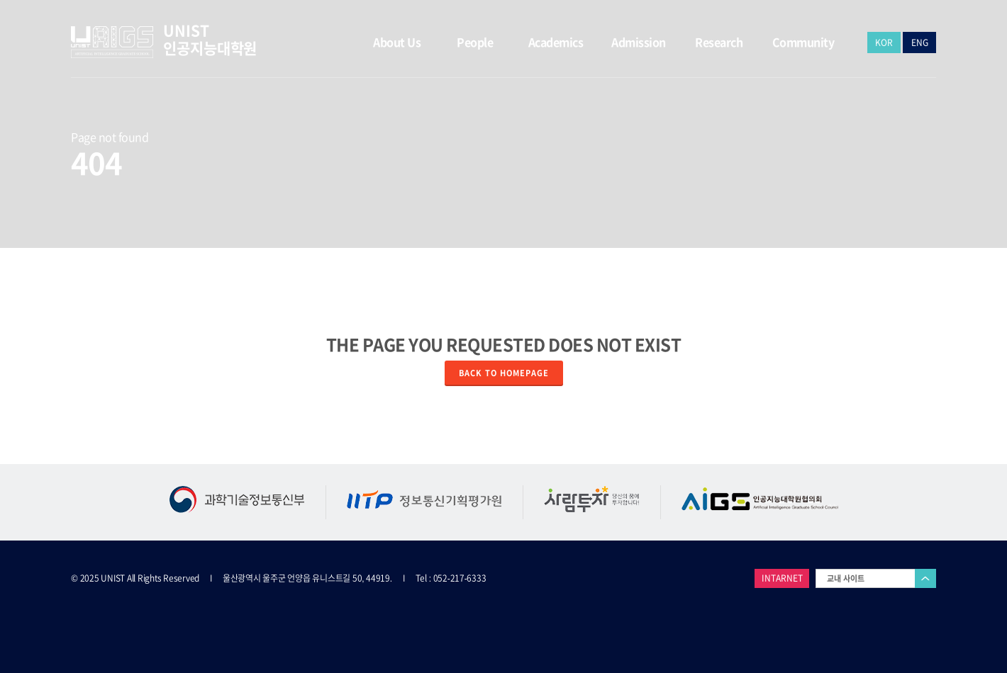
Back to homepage (504, 373)
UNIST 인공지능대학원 (210, 39)
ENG (919, 42)
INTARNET (782, 578)
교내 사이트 (845, 578)
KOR (884, 42)
